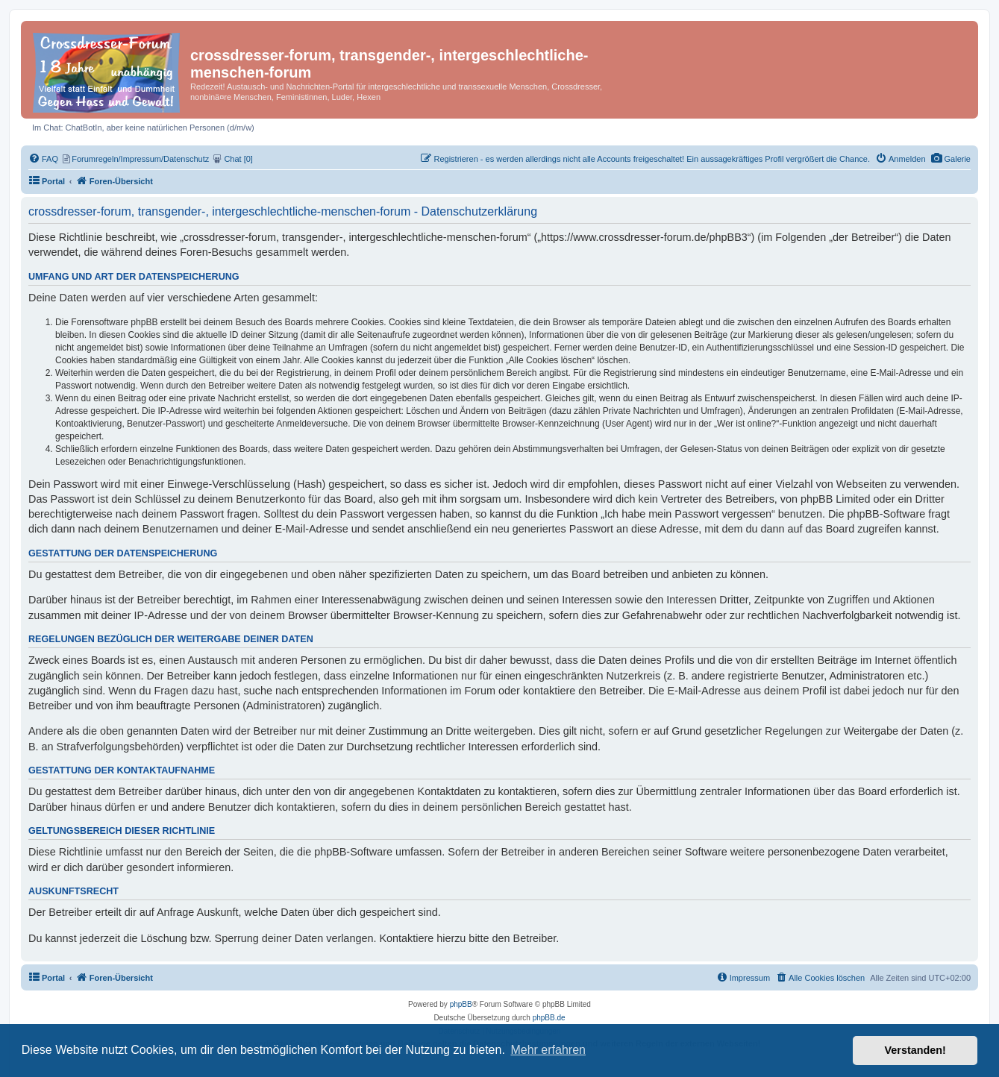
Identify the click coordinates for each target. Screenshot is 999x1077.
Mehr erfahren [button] (548, 1049)
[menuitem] (951, 159)
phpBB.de (549, 1018)
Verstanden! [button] (915, 1050)
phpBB (461, 1004)
